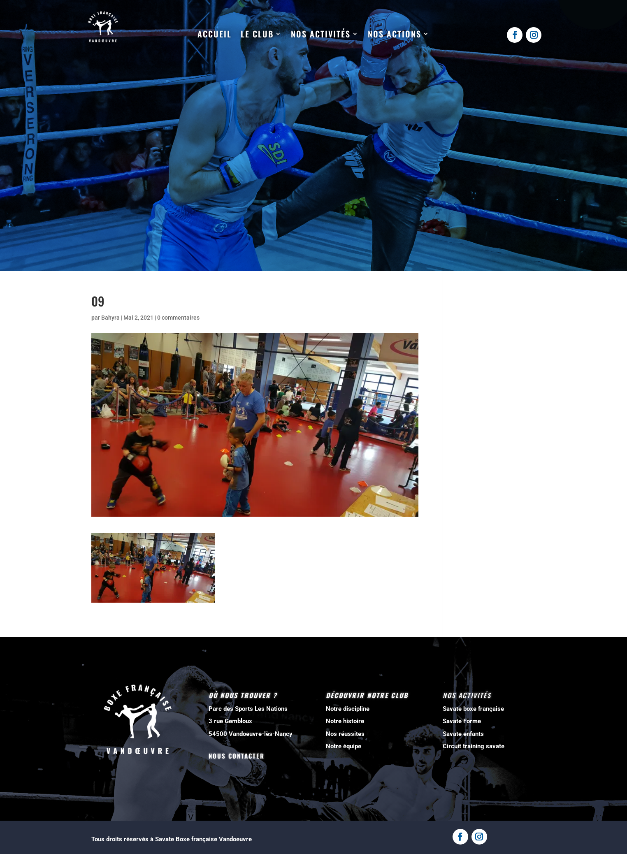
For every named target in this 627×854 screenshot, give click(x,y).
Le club (257, 34)
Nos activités (321, 34)
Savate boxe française (473, 708)
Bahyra (110, 317)
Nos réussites (345, 734)
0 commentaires (178, 317)
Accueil (214, 34)
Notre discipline (347, 708)
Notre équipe (343, 746)
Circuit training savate (473, 746)
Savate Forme (462, 721)
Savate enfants (463, 734)
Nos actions (394, 34)
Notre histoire (345, 721)
